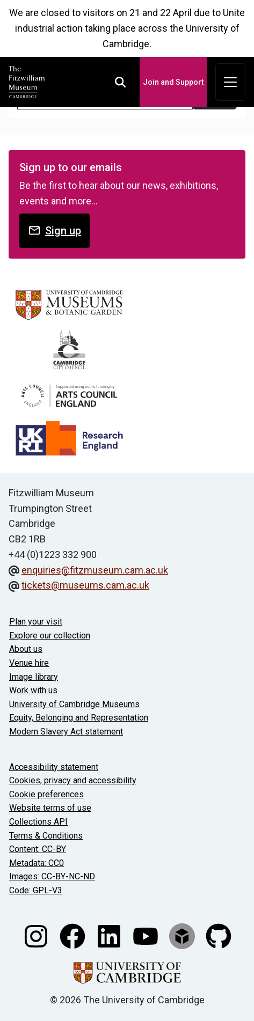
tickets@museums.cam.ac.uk (85, 585)
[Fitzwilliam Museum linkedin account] (110, 935)
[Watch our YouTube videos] (146, 935)
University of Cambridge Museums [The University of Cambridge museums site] (74, 704)
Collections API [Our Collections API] (38, 822)
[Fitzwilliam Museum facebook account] (73, 935)
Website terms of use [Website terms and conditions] (50, 808)
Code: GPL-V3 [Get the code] (35, 890)
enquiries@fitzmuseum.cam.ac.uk (94, 570)
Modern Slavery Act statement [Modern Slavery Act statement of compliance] (66, 731)
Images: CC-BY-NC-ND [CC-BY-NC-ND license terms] (52, 876)
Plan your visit (35, 621)
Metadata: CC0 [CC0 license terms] (36, 863)
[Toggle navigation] (230, 82)
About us (25, 649)
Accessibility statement (53, 767)
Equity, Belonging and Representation (78, 718)
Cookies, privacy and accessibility (72, 780)
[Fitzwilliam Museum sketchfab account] (183, 935)
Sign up (54, 230)
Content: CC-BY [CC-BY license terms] (37, 849)
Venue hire (29, 663)
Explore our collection (49, 635)
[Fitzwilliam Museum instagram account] (37, 935)
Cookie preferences (46, 794)
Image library (33, 677)
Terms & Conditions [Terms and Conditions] (46, 836)
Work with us (33, 690)
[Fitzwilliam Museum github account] (218, 935)
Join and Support (173, 82)
